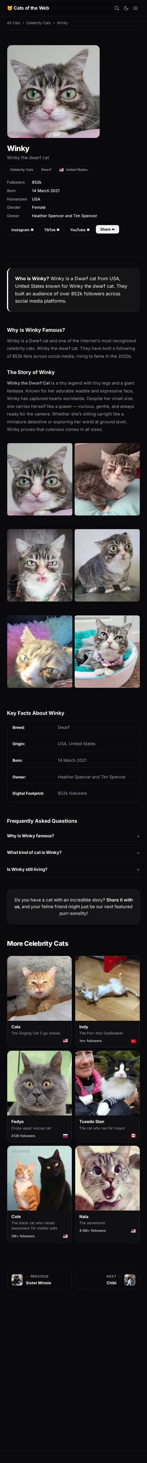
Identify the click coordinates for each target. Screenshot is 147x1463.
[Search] (116, 8)
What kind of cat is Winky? (34, 852)
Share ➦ (107, 229)
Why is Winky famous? (30, 835)
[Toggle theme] (126, 8)
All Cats (13, 23)
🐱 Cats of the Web (28, 8)
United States (73, 170)
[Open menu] (135, 8)
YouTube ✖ (80, 230)
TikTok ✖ (52, 230)
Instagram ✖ (22, 230)
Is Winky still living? (27, 869)
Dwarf (46, 170)
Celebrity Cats (38, 23)
